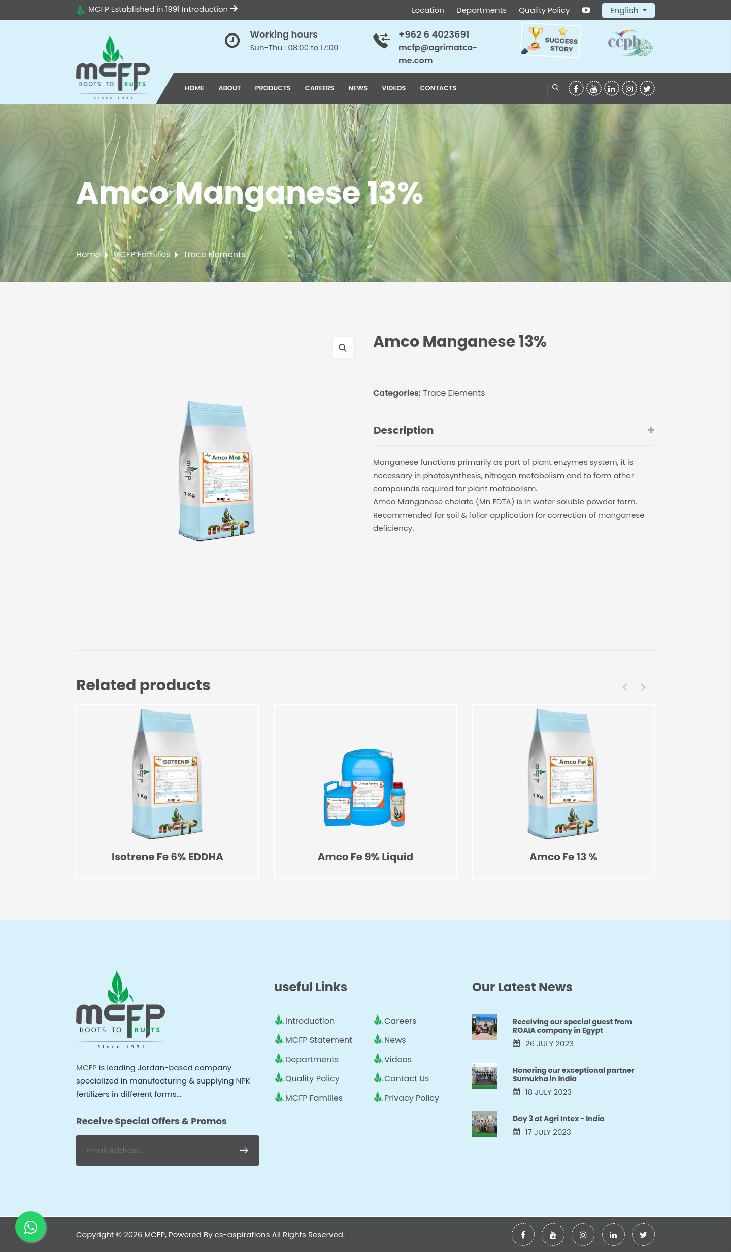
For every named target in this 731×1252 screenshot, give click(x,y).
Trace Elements (214, 254)
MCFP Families (142, 254)
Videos (394, 88)
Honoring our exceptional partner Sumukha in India (574, 1074)
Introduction (210, 9)
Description (514, 430)
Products (273, 88)
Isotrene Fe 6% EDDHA (167, 857)
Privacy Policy (411, 1098)
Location (428, 10)
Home (194, 88)
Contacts (438, 88)
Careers (320, 88)
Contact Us (406, 1079)
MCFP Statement (318, 1040)
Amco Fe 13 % (563, 857)
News (358, 88)
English (625, 10)
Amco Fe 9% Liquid (365, 857)
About (229, 88)
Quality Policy (544, 10)
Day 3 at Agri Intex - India (559, 1118)
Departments (481, 10)
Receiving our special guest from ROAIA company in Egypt (572, 1026)
